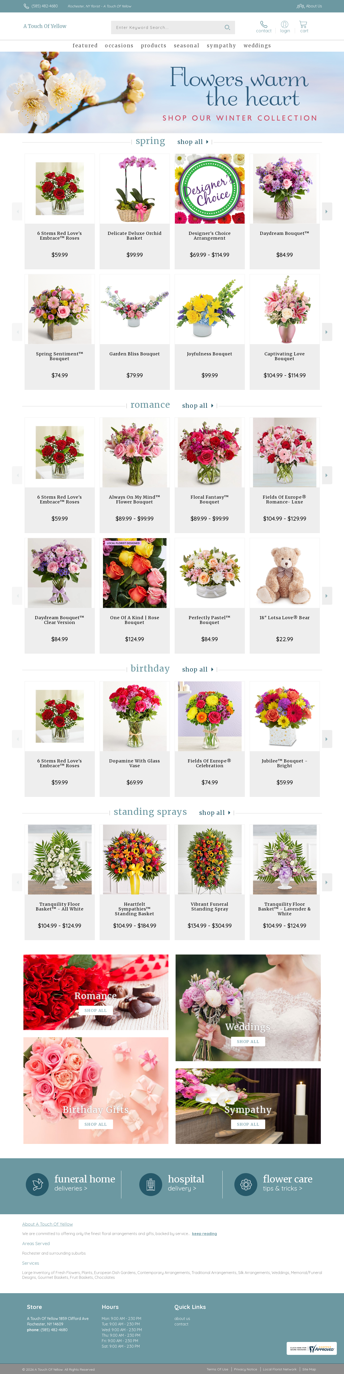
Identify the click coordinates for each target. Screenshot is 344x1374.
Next (327, 212)
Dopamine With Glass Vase (134, 763)
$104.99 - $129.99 (284, 518)
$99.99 (135, 254)
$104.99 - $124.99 (59, 925)
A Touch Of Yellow (44, 26)
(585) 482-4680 (45, 6)
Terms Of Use (217, 1369)
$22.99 (284, 639)
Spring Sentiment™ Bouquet (59, 356)
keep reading (204, 1233)
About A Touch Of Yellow (47, 1224)
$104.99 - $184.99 (134, 925)
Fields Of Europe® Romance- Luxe (284, 499)
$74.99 (60, 375)
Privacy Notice (245, 1369)
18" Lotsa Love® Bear (284, 617)
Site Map (309, 1369)
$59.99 (60, 254)
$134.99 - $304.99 (210, 925)
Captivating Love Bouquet (284, 356)
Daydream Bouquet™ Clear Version (59, 620)
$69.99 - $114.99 (209, 254)
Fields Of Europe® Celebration (209, 763)
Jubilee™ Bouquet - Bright (285, 763)
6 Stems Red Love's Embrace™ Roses (59, 236)
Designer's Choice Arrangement (210, 236)
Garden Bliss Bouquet (134, 354)
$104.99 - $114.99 (285, 375)
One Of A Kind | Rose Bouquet (134, 620)
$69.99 (135, 782)
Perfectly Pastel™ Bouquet (210, 620)
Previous (17, 212)
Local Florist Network (279, 1369)
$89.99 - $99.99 (135, 518)
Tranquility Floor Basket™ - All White (60, 906)
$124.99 (134, 639)
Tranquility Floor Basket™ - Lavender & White (284, 908)
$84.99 (284, 254)
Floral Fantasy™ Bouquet (210, 499)
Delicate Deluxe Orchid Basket (135, 236)
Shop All (190, 142)
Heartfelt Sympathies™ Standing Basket (134, 908)
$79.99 (135, 375)
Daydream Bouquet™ (284, 233)
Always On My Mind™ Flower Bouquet (134, 499)
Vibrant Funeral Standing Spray (209, 906)
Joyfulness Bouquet (209, 354)
